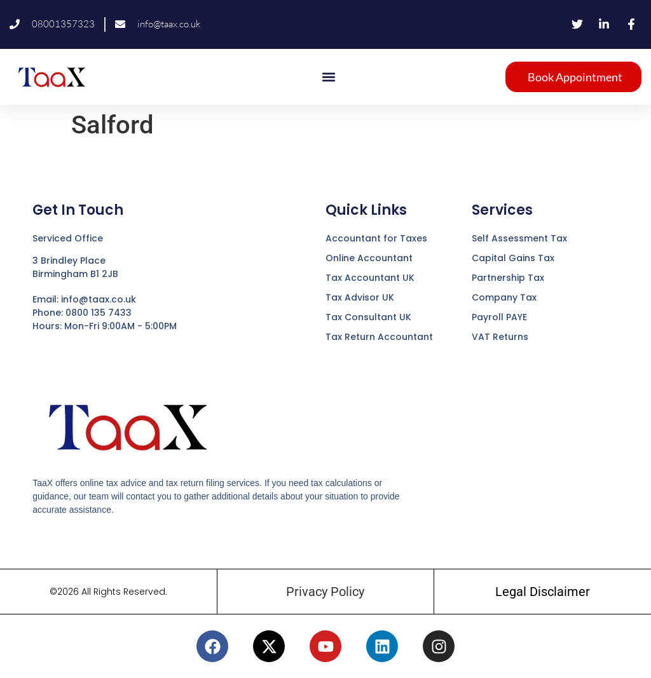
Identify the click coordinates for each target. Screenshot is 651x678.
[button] (328, 76)
